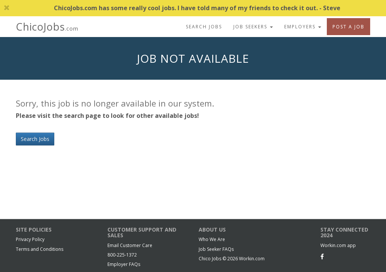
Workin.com (252, 258)
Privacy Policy (30, 239)
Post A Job (348, 26)
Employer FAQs (123, 264)
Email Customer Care (129, 245)
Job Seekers (253, 26)
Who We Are (212, 239)
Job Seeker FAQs (216, 249)
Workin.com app (338, 245)
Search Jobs (204, 26)
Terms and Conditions (39, 249)
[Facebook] (322, 256)
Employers (302, 26)
